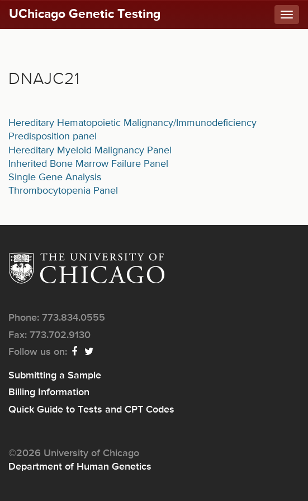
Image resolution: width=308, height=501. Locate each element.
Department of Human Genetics (79, 467)
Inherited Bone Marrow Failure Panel (88, 164)
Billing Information (48, 392)
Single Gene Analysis (54, 177)
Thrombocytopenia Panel (63, 191)
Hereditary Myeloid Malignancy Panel (90, 151)
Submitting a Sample (54, 376)
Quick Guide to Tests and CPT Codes (91, 410)
